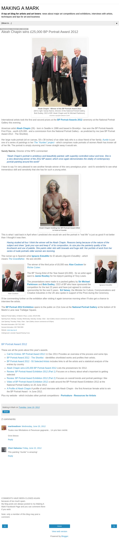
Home (59, 526)
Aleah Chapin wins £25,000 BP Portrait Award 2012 (32, 368)
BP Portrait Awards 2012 (69, 120)
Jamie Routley (42, 276)
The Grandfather (16, 259)
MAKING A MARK (20, 8)
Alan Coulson (76, 264)
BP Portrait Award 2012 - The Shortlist (25, 357)
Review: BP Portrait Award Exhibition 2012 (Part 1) (31, 371)
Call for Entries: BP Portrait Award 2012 (26, 354)
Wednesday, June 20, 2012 (34, 426)
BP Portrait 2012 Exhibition (20, 307)
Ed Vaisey (65, 290)
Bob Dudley (49, 284)
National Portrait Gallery (84, 307)
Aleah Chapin (23, 128)
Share (6, 412)
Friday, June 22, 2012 (32, 448)
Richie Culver (33, 267)
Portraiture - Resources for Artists (78, 395)
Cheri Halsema (15, 448)
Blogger (64, 536)
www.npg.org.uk (12, 330)
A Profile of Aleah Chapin (19, 388)
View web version (59, 531)
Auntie (105, 140)
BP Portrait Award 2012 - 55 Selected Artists (28, 361)
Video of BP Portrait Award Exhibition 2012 (27, 382)
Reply (10, 439)
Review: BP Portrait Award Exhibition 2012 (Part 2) (31, 378)
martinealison (14, 426)
